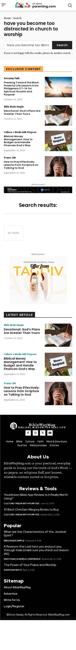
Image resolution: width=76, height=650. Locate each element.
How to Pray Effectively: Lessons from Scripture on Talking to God (21, 165)
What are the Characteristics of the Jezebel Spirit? (35, 533)
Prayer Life (10, 157)
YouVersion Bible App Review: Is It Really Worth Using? (36, 496)
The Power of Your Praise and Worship (30, 565)
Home (7, 18)
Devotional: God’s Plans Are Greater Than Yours (22, 112)
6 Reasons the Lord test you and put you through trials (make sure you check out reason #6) (36, 550)
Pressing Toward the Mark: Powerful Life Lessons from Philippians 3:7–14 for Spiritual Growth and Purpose (21, 88)
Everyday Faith (12, 78)
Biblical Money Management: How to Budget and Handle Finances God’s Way (18, 140)
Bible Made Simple (14, 106)
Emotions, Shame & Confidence (22, 559)
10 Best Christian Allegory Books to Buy (31, 509)
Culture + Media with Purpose (20, 132)
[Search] (62, 45)
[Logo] (38, 425)
